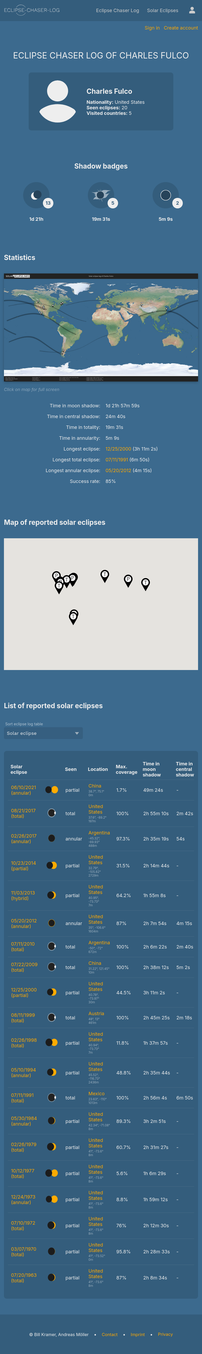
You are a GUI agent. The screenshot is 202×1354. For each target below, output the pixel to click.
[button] (128, 581)
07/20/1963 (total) (24, 1277)
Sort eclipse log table (24, 724)
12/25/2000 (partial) (24, 992)
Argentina (99, 832)
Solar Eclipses (162, 10)
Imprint (138, 1334)
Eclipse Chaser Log (117, 10)
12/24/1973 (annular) (23, 1199)
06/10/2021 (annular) (23, 790)
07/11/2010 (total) (23, 946)
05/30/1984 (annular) (24, 1121)
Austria (96, 1013)
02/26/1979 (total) (24, 1147)
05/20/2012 (118, 470)
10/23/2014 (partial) (23, 865)
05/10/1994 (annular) (23, 1072)
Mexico (96, 1093)
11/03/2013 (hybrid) (23, 895)
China (94, 786)
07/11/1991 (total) (22, 1097)
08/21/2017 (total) (23, 813)
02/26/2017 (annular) (24, 838)
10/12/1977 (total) (22, 1173)
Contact (110, 1334)
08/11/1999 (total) (23, 1017)
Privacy (165, 1334)
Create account (181, 28)
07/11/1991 (116, 459)
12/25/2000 (118, 449)
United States (95, 809)
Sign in (152, 28)
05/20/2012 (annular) (24, 923)
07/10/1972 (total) (23, 1225)
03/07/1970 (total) (23, 1251)
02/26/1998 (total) (24, 1042)
